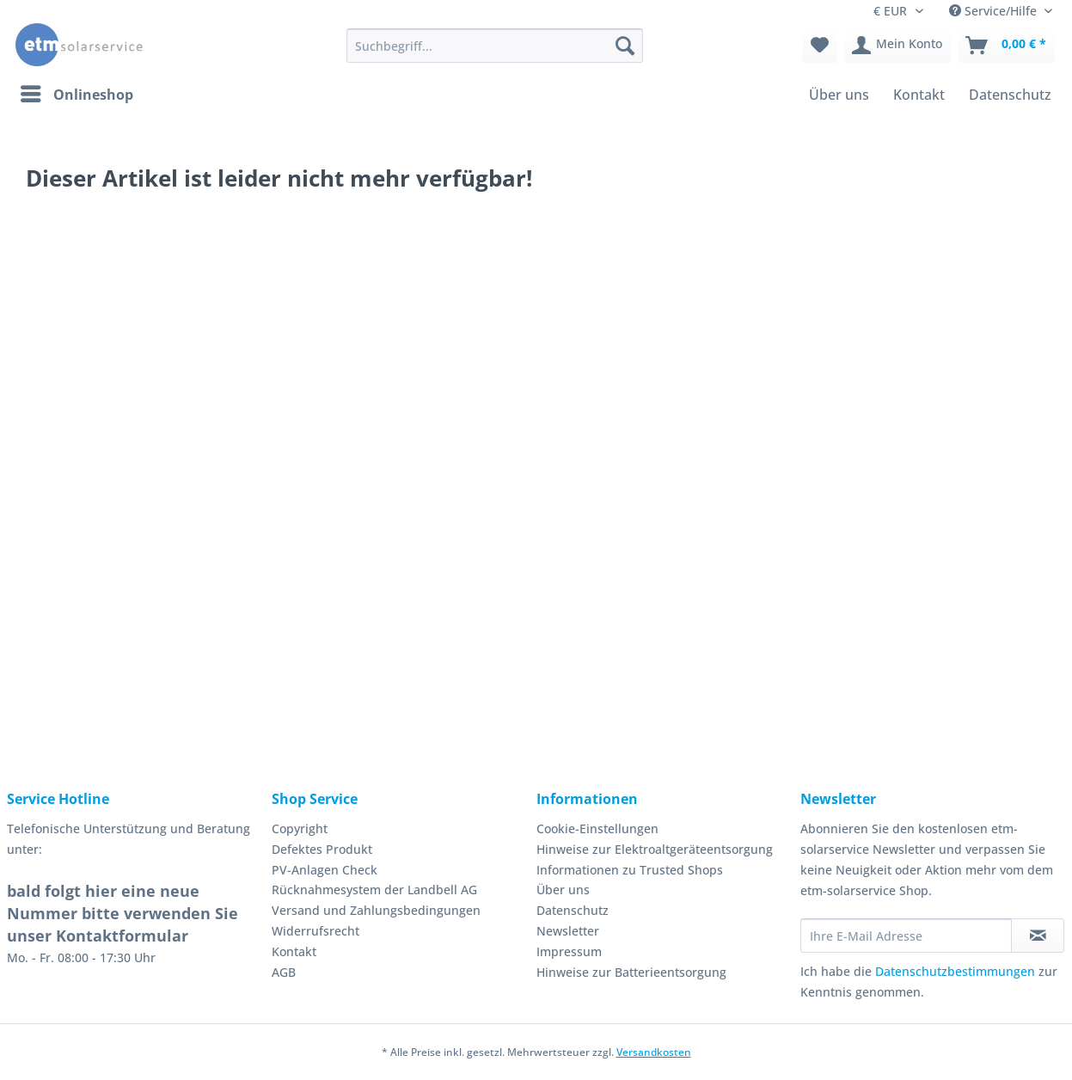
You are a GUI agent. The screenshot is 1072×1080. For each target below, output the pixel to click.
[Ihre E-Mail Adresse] (906, 935)
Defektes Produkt (322, 849)
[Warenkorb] (1007, 45)
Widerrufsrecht (315, 931)
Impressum (569, 951)
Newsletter (567, 931)
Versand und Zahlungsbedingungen (376, 910)
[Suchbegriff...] (494, 45)
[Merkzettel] (819, 45)
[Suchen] (625, 45)
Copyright (300, 828)
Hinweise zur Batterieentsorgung (631, 972)
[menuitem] (494, 53)
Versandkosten (653, 1052)
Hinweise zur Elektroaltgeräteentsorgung (654, 849)
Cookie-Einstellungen (597, 828)
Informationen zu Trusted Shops (629, 870)
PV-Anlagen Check (324, 870)
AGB (284, 972)
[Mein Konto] (898, 45)
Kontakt (294, 951)
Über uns (563, 889)
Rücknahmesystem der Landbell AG (374, 889)
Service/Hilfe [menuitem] (994, 11)
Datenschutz (572, 910)
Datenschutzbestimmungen (955, 971)
